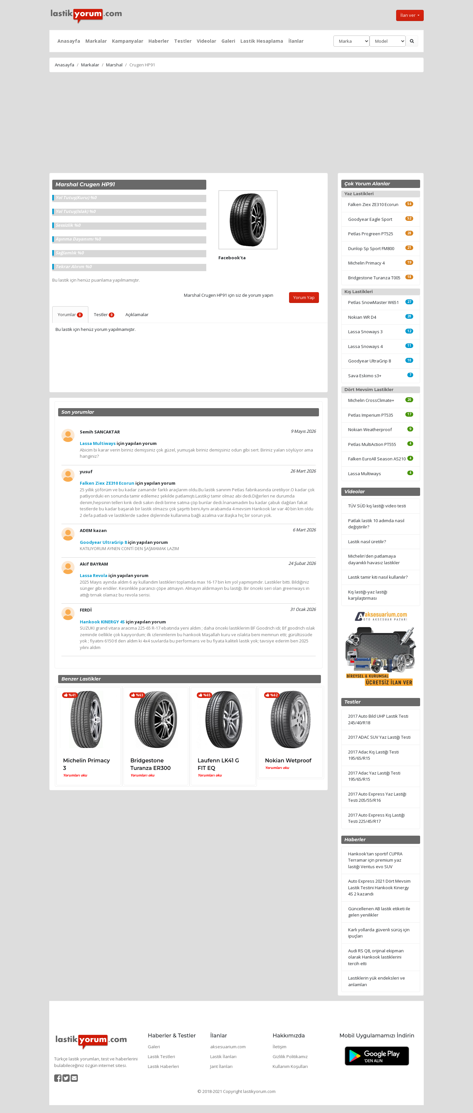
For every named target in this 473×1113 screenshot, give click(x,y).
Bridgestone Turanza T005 (374, 278)
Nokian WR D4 (362, 317)
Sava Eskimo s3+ (364, 376)
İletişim (279, 1047)
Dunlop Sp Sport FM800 (371, 248)
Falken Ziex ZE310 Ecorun (373, 204)
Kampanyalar (127, 41)
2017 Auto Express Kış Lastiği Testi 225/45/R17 (376, 818)
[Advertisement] (236, 124)
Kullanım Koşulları (290, 1066)
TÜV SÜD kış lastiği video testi (377, 506)
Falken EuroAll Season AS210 (377, 459)
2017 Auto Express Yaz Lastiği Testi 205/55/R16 (377, 797)
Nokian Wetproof (288, 760)
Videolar (206, 41)
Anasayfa (68, 41)
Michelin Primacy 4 (366, 263)
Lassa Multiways (364, 473)
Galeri (228, 41)
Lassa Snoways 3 (365, 332)
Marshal (114, 65)
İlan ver (408, 15)
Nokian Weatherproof (370, 429)
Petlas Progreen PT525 (370, 234)
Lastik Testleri (161, 1056)
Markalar (96, 41)
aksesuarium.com (228, 1047)
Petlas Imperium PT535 (370, 415)
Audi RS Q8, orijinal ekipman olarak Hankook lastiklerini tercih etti (376, 957)
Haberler (158, 41)
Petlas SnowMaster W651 (373, 302)
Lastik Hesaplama (261, 41)
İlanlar (296, 41)
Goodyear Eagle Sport (370, 219)
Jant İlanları (221, 1066)
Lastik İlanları (223, 1056)
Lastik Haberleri (163, 1066)
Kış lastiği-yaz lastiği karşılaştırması (367, 595)
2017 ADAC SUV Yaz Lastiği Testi (379, 737)
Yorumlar (70, 314)
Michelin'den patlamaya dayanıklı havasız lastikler (374, 559)
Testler (182, 41)
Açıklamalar (136, 314)
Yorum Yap (304, 297)
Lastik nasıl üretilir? (367, 542)
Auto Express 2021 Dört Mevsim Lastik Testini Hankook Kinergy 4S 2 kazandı (379, 887)
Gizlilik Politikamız (290, 1056)
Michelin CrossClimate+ (371, 400)
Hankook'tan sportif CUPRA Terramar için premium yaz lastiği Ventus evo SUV (375, 860)
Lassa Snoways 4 (365, 346)
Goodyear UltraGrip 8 (369, 361)
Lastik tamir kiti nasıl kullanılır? (378, 577)
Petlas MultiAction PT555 (372, 444)
